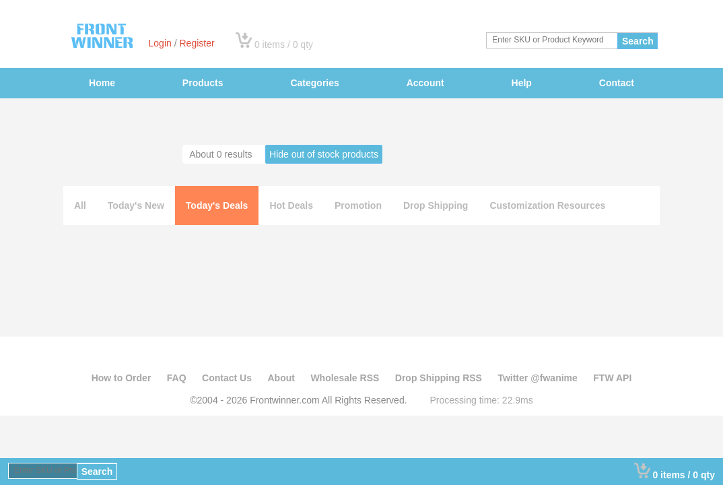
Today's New (136, 205)
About (280, 378)
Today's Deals (217, 205)
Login (160, 43)
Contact (616, 82)
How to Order (121, 378)
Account (425, 82)
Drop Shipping (435, 205)
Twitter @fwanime (537, 378)
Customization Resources (547, 205)
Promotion (358, 205)
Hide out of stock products (323, 154)
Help (522, 82)
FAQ (176, 378)
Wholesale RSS (344, 378)
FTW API (612, 378)
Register (196, 43)
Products (202, 82)
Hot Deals (291, 205)
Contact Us (227, 378)
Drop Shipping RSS (438, 378)
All (80, 205)
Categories (314, 82)
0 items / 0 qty (283, 44)
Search (638, 41)
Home (102, 82)
